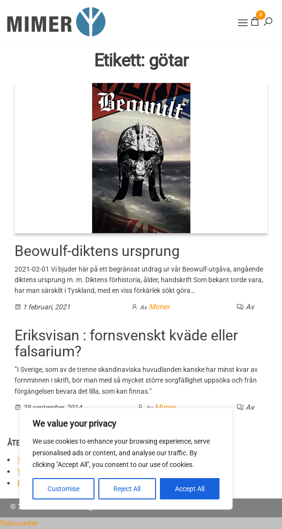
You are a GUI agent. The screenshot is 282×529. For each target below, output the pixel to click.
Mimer (159, 307)
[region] (126, 459)
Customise (63, 489)
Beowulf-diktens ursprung (97, 250)
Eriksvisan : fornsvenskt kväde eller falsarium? (126, 343)
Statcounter (19, 523)
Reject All (127, 489)
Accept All (189, 489)
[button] (243, 23)
